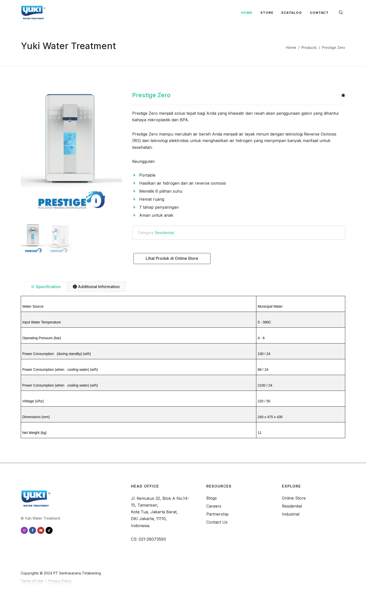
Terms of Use (32, 581)
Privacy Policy (60, 581)
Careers (213, 506)
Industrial (290, 514)
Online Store (294, 498)
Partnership (217, 514)
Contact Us (217, 522)
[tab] (46, 286)
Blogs (211, 498)
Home (291, 47)
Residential (164, 232)
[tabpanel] (183, 367)
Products (309, 47)
